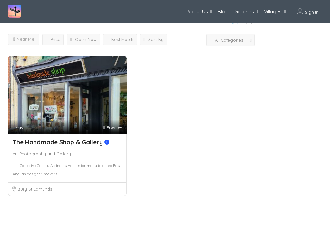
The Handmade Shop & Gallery (61, 142)
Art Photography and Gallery (42, 153)
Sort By (153, 39)
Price (53, 39)
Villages (273, 11)
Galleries (244, 11)
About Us (197, 11)
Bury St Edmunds (34, 189)
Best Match (120, 39)
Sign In (312, 12)
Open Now (83, 39)
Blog (223, 11)
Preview (112, 128)
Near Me (23, 39)
